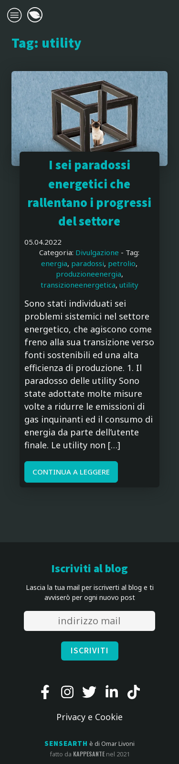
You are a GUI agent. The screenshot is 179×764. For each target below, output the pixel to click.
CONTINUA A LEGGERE (71, 471)
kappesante (89, 754)
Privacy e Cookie (89, 717)
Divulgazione (97, 252)
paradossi (87, 263)
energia (54, 263)
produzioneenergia (88, 274)
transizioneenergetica (78, 284)
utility (128, 284)
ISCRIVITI (90, 650)
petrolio (122, 263)
